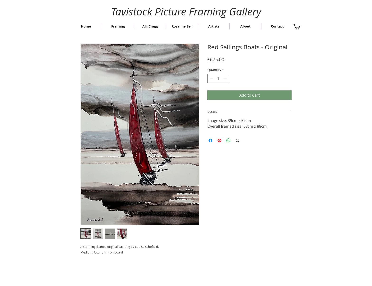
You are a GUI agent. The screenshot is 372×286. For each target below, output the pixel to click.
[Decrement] (211, 78)
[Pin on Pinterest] (219, 140)
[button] (296, 26)
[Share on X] (237, 140)
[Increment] (225, 78)
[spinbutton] (218, 78)
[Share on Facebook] (210, 140)
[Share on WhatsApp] (228, 140)
